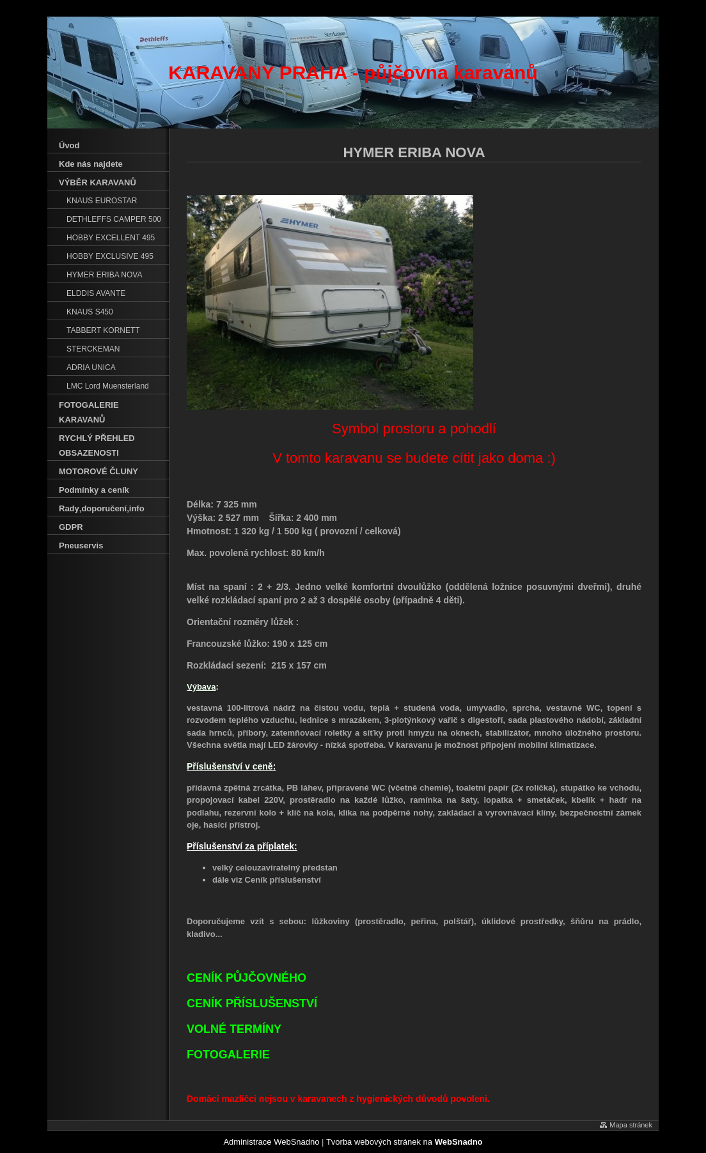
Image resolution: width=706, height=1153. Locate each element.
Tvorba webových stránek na (404, 1142)
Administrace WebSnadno (271, 1142)
